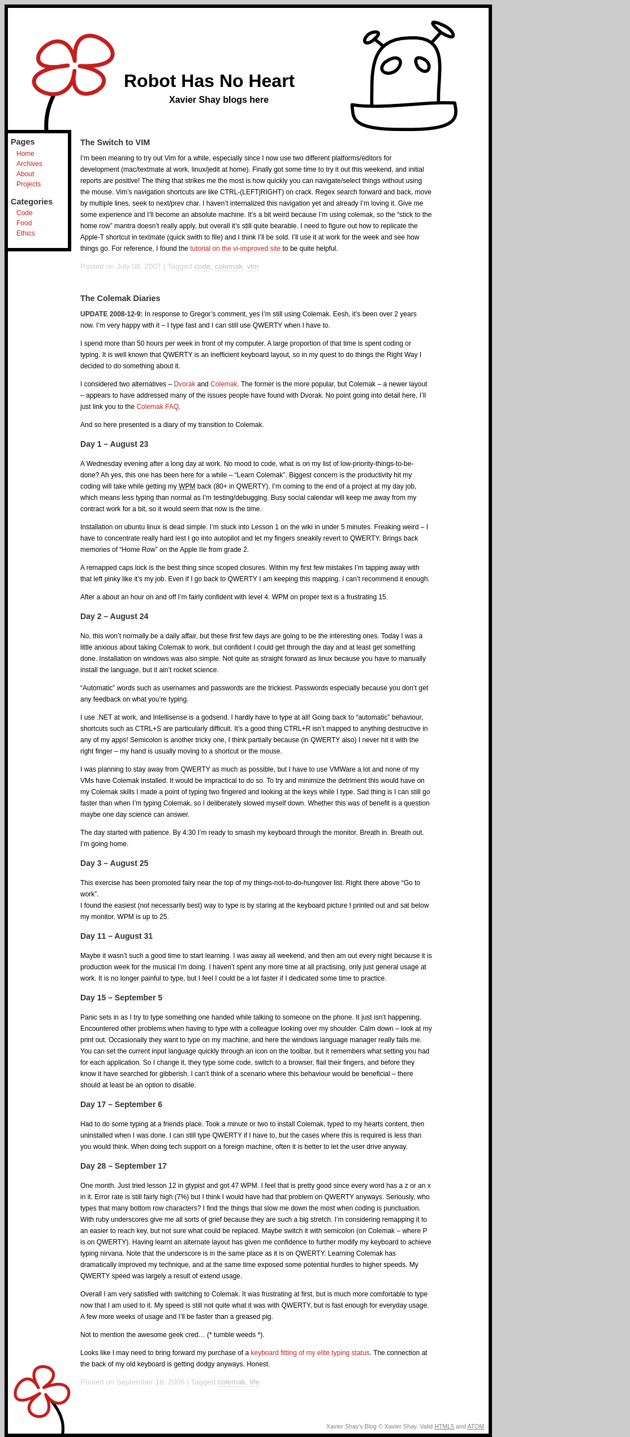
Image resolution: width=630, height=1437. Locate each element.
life (255, 1382)
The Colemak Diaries (120, 298)
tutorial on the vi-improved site (235, 248)
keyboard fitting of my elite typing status (310, 1353)
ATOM (475, 1426)
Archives (29, 164)
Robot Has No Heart (209, 81)
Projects (28, 184)
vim (253, 266)
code (202, 266)
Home (25, 154)
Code (24, 213)
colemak (229, 266)
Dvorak (184, 384)
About (25, 174)
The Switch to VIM (115, 142)
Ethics (25, 233)
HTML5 (444, 1426)
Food (24, 223)
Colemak (223, 384)
